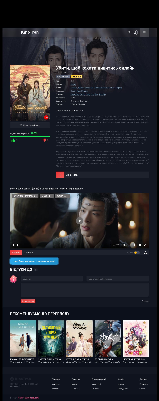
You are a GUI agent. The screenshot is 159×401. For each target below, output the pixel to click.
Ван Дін (102, 94)
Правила (145, 301)
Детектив (76, 379)
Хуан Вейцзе (82, 91)
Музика (121, 384)
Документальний (99, 379)
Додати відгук (28, 301)
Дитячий (75, 388)
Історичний (89, 87)
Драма (81, 87)
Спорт (142, 388)
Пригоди (143, 379)
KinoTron (31, 31)
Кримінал (122, 379)
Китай (73, 84)
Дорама (74, 87)
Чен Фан (94, 94)
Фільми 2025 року (114, 87)
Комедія (95, 388)
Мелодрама (123, 388)
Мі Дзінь (86, 94)
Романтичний (101, 87)
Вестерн (55, 388)
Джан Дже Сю (76, 94)
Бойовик (56, 384)
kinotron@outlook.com (28, 398)
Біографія (56, 379)
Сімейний (143, 384)
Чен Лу (73, 91)
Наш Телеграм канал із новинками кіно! (34, 261)
